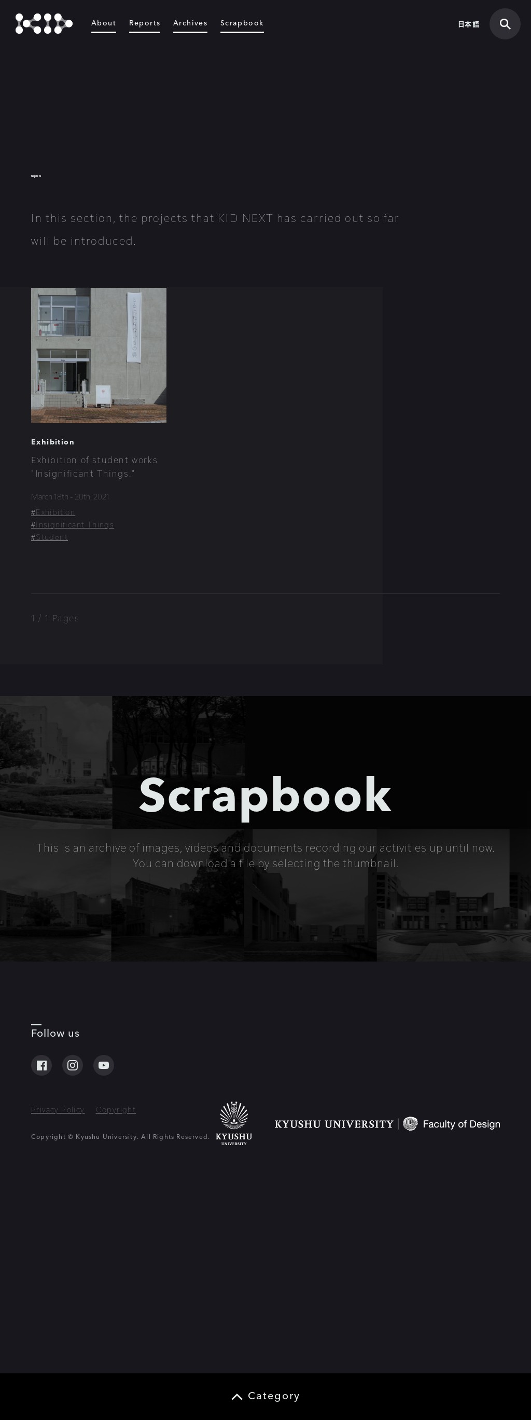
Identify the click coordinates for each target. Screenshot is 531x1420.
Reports (145, 27)
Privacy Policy (58, 1308)
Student (52, 700)
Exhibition (53, 605)
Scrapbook (242, 27)
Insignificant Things (75, 688)
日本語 (469, 27)
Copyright (116, 1308)
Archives (190, 27)
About (103, 27)
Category (274, 1396)
